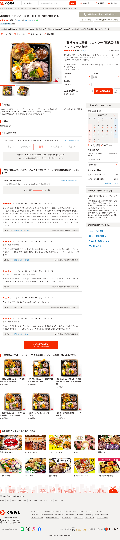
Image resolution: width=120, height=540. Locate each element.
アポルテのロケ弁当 (105, 476)
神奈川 (14, 500)
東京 (8, 500)
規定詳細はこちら (111, 183)
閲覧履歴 (101, 3)
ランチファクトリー (56, 452)
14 (84, 51)
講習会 (27, 260)
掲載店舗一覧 (70, 514)
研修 (26, 334)
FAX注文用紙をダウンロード (101, 241)
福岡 (61, 500)
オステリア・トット (81, 476)
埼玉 (19, 500)
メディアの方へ (66, 518)
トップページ (35, 511)
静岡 (35, 500)
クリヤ (76, 452)
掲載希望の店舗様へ (52, 518)
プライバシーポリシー (101, 514)
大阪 (40, 500)
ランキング (100, 511)
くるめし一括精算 (102, 518)
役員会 (27, 230)
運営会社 (88, 514)
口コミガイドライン (37, 518)
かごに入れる (105, 91)
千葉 (25, 500)
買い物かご (115, 3)
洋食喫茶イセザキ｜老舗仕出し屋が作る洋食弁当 (29, 16)
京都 (45, 500)
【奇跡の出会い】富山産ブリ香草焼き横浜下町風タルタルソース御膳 (68, 381)
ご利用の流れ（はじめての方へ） (52, 511)
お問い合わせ (36, 34)
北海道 (2, 500)
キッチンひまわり (31, 452)
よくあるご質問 (97, 231)
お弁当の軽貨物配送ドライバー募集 (52, 514)
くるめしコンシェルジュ (86, 511)
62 (18, 20)
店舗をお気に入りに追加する (108, 20)
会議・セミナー (19, 230)
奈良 (56, 500)
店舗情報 (50, 34)
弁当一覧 (7, 34)
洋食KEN (101, 452)
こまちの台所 (5, 476)
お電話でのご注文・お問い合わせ (101, 14)
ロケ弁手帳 (34, 514)
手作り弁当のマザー (7, 452)
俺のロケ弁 (53, 476)
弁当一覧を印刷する (98, 236)
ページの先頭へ (113, 487)
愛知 (30, 500)
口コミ (21, 34)
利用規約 (80, 514)
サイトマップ (89, 518)
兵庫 (50, 500)
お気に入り (87, 3)
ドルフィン (29, 476)
